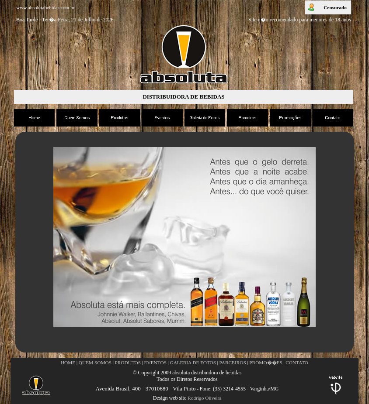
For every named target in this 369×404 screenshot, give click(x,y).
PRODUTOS (128, 362)
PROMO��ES (265, 362)
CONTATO (296, 362)
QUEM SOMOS (95, 362)
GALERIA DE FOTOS (193, 362)
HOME (68, 362)
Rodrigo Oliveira (204, 398)
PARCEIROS (232, 362)
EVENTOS (155, 362)
